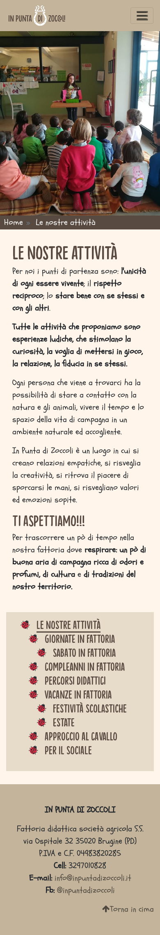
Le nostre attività (69, 624)
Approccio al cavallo (81, 736)
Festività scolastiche (90, 708)
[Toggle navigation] (141, 15)
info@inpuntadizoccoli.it (93, 877)
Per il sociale (68, 750)
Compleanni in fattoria (85, 666)
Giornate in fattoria (80, 638)
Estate (64, 722)
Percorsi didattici (75, 680)
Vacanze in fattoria (78, 694)
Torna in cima (128, 909)
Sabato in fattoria (84, 652)
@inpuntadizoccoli (86, 890)
